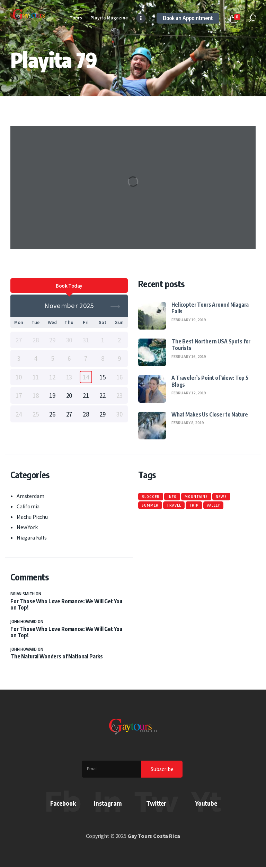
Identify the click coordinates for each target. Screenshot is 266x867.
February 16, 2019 (188, 356)
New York (27, 527)
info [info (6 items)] (172, 496)
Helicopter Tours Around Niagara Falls (210, 307)
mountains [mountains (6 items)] (196, 496)
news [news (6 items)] (221, 496)
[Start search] (252, 18)
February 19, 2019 (188, 319)
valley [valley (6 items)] (213, 505)
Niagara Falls (32, 537)
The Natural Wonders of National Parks (56, 656)
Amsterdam (30, 495)
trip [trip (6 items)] (194, 505)
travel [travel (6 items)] (174, 505)
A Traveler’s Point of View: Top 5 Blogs (209, 380)
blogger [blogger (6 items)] (151, 496)
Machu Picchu (32, 516)
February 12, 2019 (188, 392)
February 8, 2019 (187, 422)
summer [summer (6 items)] (150, 505)
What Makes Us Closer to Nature (209, 414)
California (28, 506)
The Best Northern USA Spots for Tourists (210, 344)
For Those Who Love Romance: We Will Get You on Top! (66, 604)
